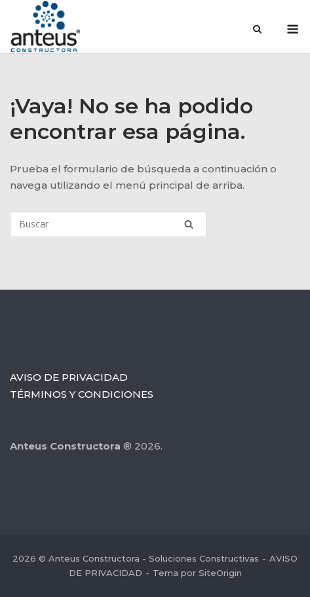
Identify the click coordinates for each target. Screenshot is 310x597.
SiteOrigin (220, 573)
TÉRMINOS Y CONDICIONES (81, 394)
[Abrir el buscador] (257, 30)
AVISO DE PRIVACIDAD (69, 377)
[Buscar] (108, 224)
